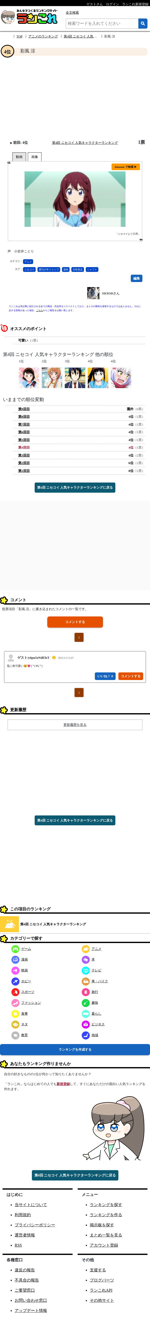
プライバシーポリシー (35, 1225)
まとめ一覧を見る (106, 1235)
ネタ (19, 1024)
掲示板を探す (102, 1225)
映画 (19, 970)
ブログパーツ (102, 1280)
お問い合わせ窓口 (31, 1300)
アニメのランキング (43, 36)
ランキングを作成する (75, 1049)
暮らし (91, 1013)
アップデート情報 (31, 1310)
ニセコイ (29, 269)
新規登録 (63, 1084)
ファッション (26, 1003)
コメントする (75, 622)
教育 (19, 1035)
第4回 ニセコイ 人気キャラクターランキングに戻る (75, 487)
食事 (19, 1013)
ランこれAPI (101, 1290)
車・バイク (95, 981)
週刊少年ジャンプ (49, 269)
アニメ (28, 261)
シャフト (92, 269)
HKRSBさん (111, 293)
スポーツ (22, 992)
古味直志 (78, 269)
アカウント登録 (104, 1245)
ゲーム (21, 949)
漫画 (65, 269)
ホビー (21, 981)
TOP (19, 36)
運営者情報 (25, 1235)
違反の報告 (25, 1270)
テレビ (91, 970)
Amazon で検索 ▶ (126, 166)
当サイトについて (31, 1205)
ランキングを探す (106, 1205)
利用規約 (23, 1215)
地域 (90, 1035)
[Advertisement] (75, 97)
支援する (98, 1270)
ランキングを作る (106, 1215)
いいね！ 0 (105, 676)
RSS (18, 1245)
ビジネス (93, 1024)
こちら (39, 310)
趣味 (90, 1003)
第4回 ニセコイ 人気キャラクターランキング (97, 36)
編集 (136, 278)
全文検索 (72, 12)
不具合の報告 (27, 1280)
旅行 (90, 992)
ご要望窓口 (25, 1290)
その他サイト (102, 1300)
